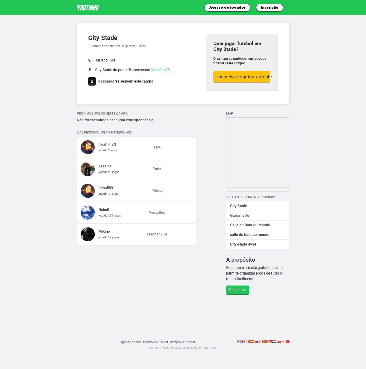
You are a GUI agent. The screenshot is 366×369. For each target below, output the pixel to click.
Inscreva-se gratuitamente (243, 77)
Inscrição (269, 7)
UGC (166, 347)
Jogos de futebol (130, 342)
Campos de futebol (182, 342)
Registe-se (237, 290)
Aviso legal (210, 347)
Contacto (155, 347)
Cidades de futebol (155, 342)
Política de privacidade (186, 347)
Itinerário (160, 70)
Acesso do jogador (227, 7)
